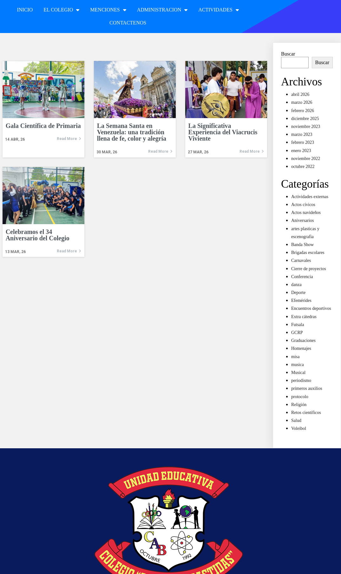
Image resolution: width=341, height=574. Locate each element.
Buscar (288, 54)
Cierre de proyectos (308, 268)
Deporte (298, 292)
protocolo (299, 396)
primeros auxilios (306, 388)
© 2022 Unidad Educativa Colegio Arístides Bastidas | (151, 565)
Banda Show (302, 244)
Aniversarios (302, 220)
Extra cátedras (304, 316)
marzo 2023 (301, 134)
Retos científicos (306, 412)
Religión (298, 404)
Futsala (297, 324)
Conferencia (302, 276)
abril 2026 (300, 94)
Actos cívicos (303, 204)
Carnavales (301, 260)
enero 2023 (301, 150)
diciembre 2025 (305, 118)
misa (295, 356)
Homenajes (301, 348)
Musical (298, 372)
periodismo (301, 380)
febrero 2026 (302, 110)
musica (297, 364)
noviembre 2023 (305, 126)
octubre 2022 (302, 166)
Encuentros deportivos (311, 308)
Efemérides (301, 300)
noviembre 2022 (305, 158)
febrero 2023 (302, 142)
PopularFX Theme (226, 565)
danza (296, 284)
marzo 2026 (301, 102)
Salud (296, 420)
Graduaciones (303, 340)
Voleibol (298, 428)
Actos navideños (306, 212)
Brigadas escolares (308, 252)
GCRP (297, 332)
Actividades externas (309, 196)
